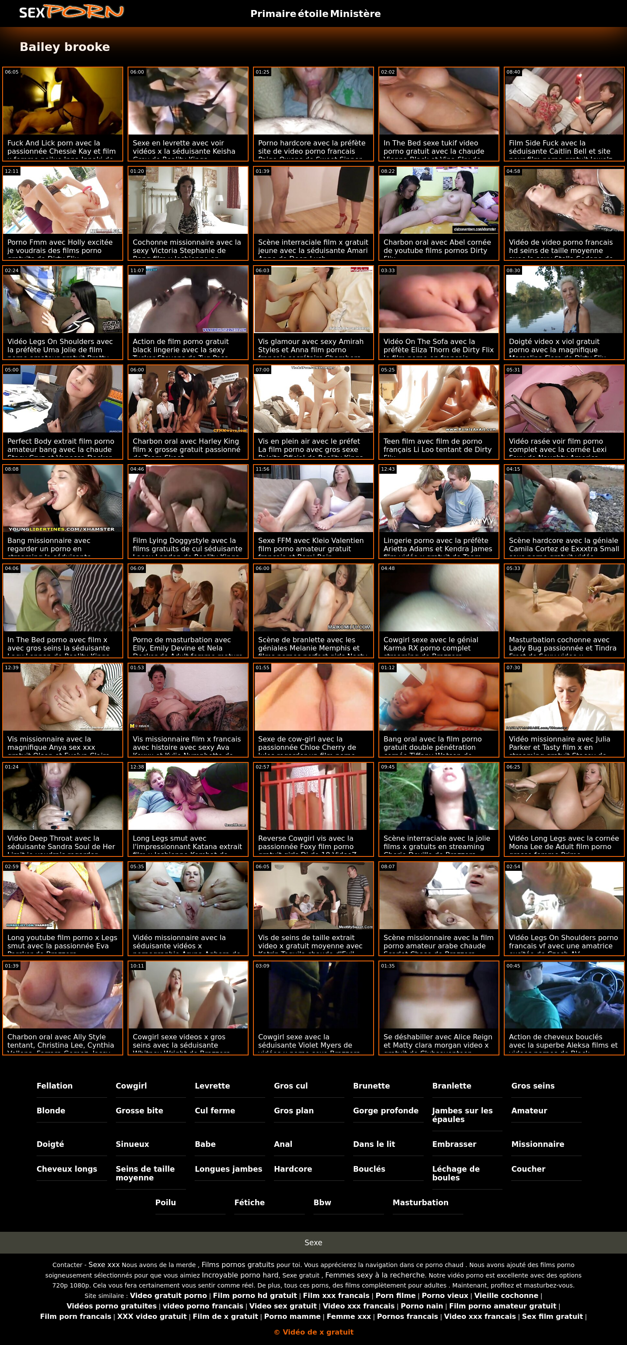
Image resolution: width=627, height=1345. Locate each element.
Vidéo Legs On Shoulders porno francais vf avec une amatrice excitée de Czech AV (563, 946)
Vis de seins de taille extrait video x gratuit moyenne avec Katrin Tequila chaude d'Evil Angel (310, 950)
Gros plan (294, 1110)
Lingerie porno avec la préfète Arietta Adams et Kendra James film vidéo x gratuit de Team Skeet (438, 553)
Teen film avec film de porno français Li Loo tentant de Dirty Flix (438, 449)
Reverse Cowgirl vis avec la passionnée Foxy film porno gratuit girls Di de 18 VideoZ (307, 846)
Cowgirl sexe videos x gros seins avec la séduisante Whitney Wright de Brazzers (181, 1045)
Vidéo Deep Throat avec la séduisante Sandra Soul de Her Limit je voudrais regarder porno (61, 850)
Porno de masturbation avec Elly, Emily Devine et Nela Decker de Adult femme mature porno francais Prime (188, 652)
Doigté (50, 1144)
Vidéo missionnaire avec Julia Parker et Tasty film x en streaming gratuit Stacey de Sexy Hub (559, 751)
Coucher (528, 1169)
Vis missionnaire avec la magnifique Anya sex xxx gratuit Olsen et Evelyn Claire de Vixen (58, 751)
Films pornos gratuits (238, 1265)
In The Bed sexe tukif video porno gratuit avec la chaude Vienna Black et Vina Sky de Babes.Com (434, 155)
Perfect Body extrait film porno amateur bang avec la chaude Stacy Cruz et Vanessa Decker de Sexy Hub (60, 453)
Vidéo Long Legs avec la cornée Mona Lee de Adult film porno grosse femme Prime (564, 846)
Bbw (322, 1202)
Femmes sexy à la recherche (375, 1275)
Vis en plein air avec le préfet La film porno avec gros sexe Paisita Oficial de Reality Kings (310, 449)
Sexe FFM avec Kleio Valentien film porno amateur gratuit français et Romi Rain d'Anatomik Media (311, 553)
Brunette (371, 1086)
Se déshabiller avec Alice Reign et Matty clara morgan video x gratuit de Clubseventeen (438, 1045)
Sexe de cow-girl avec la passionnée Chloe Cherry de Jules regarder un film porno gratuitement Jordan (307, 751)
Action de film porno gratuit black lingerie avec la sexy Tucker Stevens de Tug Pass (181, 349)
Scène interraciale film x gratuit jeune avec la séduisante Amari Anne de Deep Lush (313, 250)
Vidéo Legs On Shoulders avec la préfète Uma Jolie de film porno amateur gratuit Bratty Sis (60, 354)
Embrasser (454, 1144)
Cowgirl (131, 1086)
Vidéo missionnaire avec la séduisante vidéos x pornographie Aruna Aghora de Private (187, 950)
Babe (205, 1144)
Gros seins (533, 1086)
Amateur (529, 1110)
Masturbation (421, 1202)
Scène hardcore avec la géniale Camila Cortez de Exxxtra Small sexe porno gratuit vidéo (564, 548)
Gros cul (291, 1086)
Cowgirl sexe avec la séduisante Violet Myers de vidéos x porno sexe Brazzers (309, 1045)
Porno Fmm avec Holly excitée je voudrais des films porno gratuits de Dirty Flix (60, 250)
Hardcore (293, 1169)
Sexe (314, 1242)
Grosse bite (139, 1110)
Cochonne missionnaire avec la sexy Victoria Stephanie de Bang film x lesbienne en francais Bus (187, 254)
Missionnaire (537, 1144)
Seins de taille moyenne (145, 1173)
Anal (283, 1144)
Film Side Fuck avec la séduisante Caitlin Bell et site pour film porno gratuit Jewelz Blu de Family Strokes (560, 155)
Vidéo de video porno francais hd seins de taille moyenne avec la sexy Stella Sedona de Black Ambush (561, 254)
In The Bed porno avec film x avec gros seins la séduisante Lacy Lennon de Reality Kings (58, 648)
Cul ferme (215, 1110)
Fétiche (249, 1202)
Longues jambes (228, 1169)
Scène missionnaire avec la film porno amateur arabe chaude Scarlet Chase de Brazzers (439, 946)
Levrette (212, 1086)
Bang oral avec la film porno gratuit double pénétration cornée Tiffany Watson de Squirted (433, 751)
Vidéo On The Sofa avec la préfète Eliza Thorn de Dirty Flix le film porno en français (439, 349)
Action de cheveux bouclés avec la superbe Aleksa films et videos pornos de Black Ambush (563, 1049)
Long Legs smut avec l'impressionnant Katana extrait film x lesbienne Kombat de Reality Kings (187, 850)
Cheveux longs (67, 1169)
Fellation (55, 1086)
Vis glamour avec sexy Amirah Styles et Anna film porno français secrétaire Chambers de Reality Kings (311, 354)
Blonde (51, 1110)
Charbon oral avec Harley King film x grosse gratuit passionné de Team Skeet (186, 449)
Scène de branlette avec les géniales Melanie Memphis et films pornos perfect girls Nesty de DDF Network (312, 652)
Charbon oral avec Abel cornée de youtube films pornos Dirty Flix (437, 250)
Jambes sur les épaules (462, 1115)
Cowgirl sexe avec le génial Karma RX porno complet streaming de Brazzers (431, 648)
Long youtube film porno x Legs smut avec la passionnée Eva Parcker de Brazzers (62, 946)
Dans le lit (374, 1144)
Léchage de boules (456, 1173)
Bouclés (369, 1169)
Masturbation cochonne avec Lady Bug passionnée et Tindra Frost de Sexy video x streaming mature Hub (563, 652)
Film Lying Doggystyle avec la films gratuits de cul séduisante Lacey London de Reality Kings (188, 548)
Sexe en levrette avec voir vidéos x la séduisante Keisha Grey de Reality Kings (184, 151)
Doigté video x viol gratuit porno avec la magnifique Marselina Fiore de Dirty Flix (557, 349)
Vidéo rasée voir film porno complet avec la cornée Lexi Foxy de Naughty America (558, 449)
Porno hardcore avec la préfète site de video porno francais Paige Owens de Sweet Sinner (311, 151)
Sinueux (132, 1144)
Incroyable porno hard (240, 1275)
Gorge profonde (386, 1110)
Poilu (165, 1202)
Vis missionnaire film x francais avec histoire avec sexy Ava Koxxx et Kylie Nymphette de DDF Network (187, 751)
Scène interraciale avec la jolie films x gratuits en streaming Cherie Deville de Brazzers (437, 846)
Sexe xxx (104, 1265)
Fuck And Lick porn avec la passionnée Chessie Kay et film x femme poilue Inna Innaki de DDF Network (61, 155)
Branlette (452, 1086)
